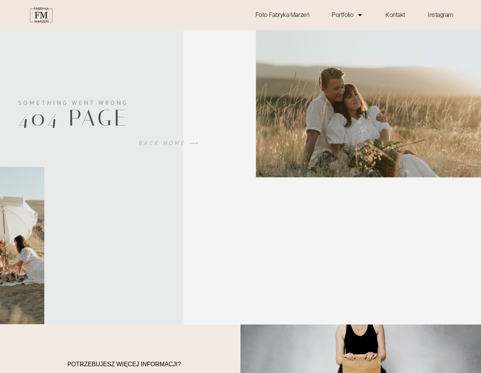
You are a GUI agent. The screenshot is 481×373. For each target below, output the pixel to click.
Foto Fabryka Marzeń (282, 14)
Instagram (440, 14)
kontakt (395, 14)
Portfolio (347, 15)
